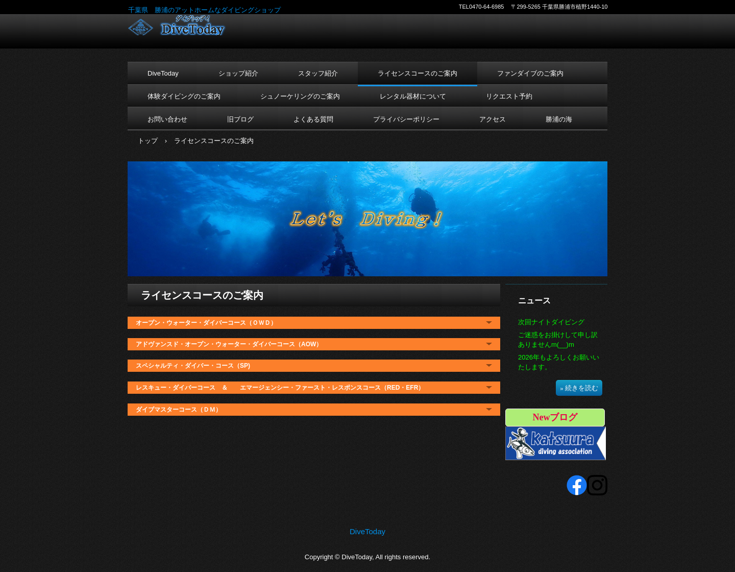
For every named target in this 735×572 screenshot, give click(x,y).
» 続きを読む (579, 388)
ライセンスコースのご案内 (417, 73)
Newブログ (555, 417)
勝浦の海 (559, 119)
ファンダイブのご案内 (530, 73)
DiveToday (194, 25)
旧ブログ (240, 119)
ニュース (534, 300)
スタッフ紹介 (318, 73)
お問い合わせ (167, 119)
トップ (148, 141)
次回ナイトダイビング (551, 322)
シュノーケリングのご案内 (300, 96)
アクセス (492, 119)
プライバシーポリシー (406, 119)
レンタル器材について (413, 96)
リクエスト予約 (509, 96)
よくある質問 (313, 119)
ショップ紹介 (238, 73)
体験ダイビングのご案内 (184, 96)
